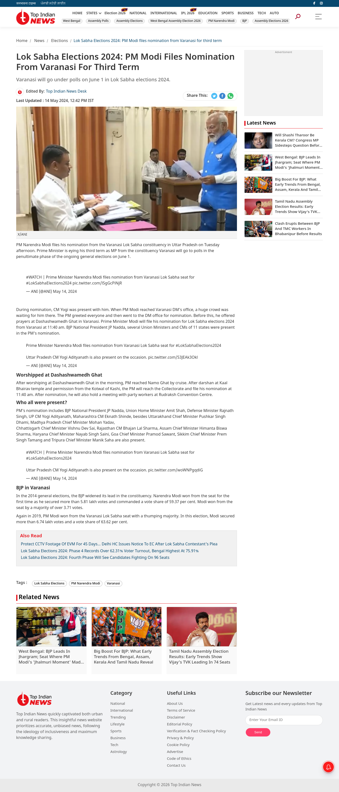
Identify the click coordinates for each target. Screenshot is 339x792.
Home (21, 41)
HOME (77, 13)
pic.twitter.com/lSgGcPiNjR (97, 283)
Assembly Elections (129, 21)
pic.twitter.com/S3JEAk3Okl (173, 357)
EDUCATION (208, 13)
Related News (39, 598)
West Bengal (71, 21)
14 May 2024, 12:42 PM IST (55, 101)
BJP (244, 21)
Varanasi (113, 583)
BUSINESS (246, 13)
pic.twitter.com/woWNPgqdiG (175, 470)
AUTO (274, 13)
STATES (91, 13)
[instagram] (321, 3)
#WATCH (34, 277)
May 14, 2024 (65, 292)
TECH (262, 13)
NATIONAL (138, 13)
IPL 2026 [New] (188, 13)
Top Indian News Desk (66, 91)
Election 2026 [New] (115, 13)
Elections (59, 41)
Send (258, 732)
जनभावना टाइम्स (26, 3)
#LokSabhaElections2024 (49, 283)
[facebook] (314, 3)
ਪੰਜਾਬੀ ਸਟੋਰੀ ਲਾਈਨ (53, 3)
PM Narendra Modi (222, 21)
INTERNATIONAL (163, 13)
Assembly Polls (98, 21)
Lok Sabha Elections (49, 583)
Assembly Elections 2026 (271, 21)
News (39, 41)
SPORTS (228, 13)
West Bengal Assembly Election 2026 (175, 21)
